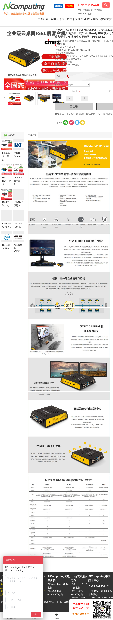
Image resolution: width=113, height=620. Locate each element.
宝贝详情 (32, 135)
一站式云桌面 (57, 19)
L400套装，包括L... (6, 156)
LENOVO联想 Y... (18, 204)
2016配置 (98, 10)
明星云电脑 (93, 19)
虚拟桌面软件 (76, 19)
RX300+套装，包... (6, 204)
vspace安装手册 (85, 10)
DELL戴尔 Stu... (6, 246)
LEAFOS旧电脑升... (18, 180)
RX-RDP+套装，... (6, 180)
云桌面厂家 (41, 19)
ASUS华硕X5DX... (18, 248)
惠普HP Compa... (18, 154)
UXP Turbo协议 (85, 14)
